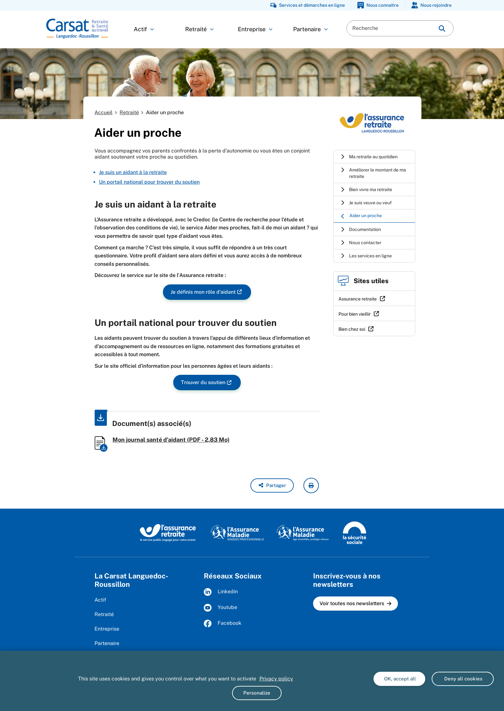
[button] (272, 485)
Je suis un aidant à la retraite (133, 172)
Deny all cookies (462, 678)
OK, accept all (399, 678)
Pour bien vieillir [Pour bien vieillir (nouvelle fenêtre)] (354, 314)
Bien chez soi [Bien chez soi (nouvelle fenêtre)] (351, 329)
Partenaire (310, 29)
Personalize (256, 693)
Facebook (222, 623)
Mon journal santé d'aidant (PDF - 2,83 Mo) (171, 439)
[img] (442, 28)
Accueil (103, 112)
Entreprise (255, 29)
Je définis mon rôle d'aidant (203, 292)
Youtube (220, 608)
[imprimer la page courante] (311, 485)
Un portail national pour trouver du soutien (149, 182)
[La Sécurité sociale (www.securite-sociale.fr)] (354, 532)
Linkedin (221, 592)
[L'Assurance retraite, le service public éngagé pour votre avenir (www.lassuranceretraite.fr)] (168, 532)
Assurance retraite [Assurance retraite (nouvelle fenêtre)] (357, 298)
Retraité (199, 29)
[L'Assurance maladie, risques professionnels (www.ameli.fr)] (237, 532)
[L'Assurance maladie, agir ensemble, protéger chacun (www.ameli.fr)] (303, 532)
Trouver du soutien (203, 382)
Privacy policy (276, 679)
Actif (144, 29)
